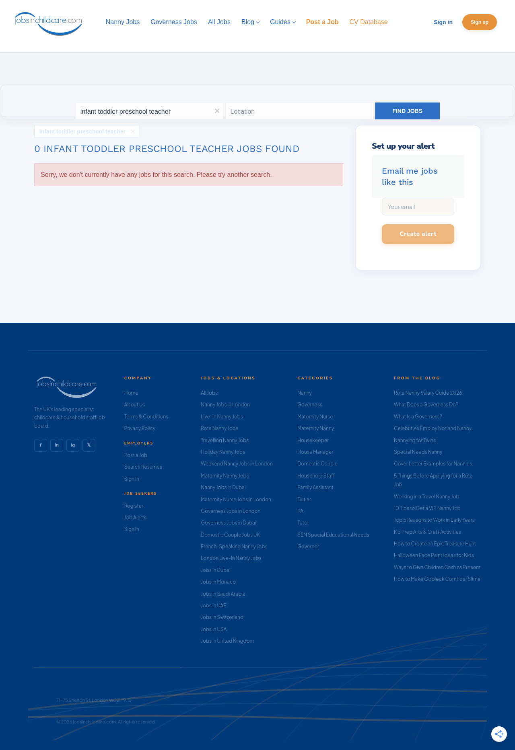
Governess (309, 405)
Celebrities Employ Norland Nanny (433, 428)
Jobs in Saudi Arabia (223, 594)
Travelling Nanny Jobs (225, 440)
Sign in (443, 22)
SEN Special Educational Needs (333, 535)
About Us (134, 405)
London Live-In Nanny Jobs (231, 558)
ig (73, 445)
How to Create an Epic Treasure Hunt (435, 544)
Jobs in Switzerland (222, 617)
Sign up (479, 22)
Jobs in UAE (213, 605)
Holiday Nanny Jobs (223, 452)
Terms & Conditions (146, 417)
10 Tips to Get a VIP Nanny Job (427, 508)
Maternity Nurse (315, 417)
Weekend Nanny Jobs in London (237, 464)
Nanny (304, 393)
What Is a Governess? (418, 417)
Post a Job (135, 455)
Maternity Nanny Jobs (225, 476)
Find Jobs (407, 111)
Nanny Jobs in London (225, 405)
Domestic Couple (317, 464)
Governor (308, 546)
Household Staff (316, 476)
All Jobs (209, 393)
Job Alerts (135, 517)
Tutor (303, 523)
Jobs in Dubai (216, 570)
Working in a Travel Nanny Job (426, 497)
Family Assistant (315, 487)
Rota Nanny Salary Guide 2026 (428, 393)
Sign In (131, 479)
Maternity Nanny (315, 428)
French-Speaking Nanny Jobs (234, 546)
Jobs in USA (214, 629)
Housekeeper (313, 440)
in (57, 445)
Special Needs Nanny (418, 452)
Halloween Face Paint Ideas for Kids (434, 555)
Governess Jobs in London (230, 511)
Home (131, 393)
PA (300, 511)
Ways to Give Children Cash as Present (437, 567)
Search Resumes (143, 467)
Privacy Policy (139, 428)
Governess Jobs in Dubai (228, 523)
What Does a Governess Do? (426, 405)
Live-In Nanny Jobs (222, 417)
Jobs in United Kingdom (227, 641)
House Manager (315, 452)
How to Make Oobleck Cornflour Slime (437, 579)
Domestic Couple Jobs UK (230, 535)
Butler (304, 499)
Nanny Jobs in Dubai (223, 487)
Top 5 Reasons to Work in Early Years (434, 520)
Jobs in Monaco (218, 582)
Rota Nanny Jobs (219, 428)
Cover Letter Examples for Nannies (433, 464)
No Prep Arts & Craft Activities (427, 532)
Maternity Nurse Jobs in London (236, 499)
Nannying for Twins (415, 440)
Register (133, 506)
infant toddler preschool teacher (82, 131)
